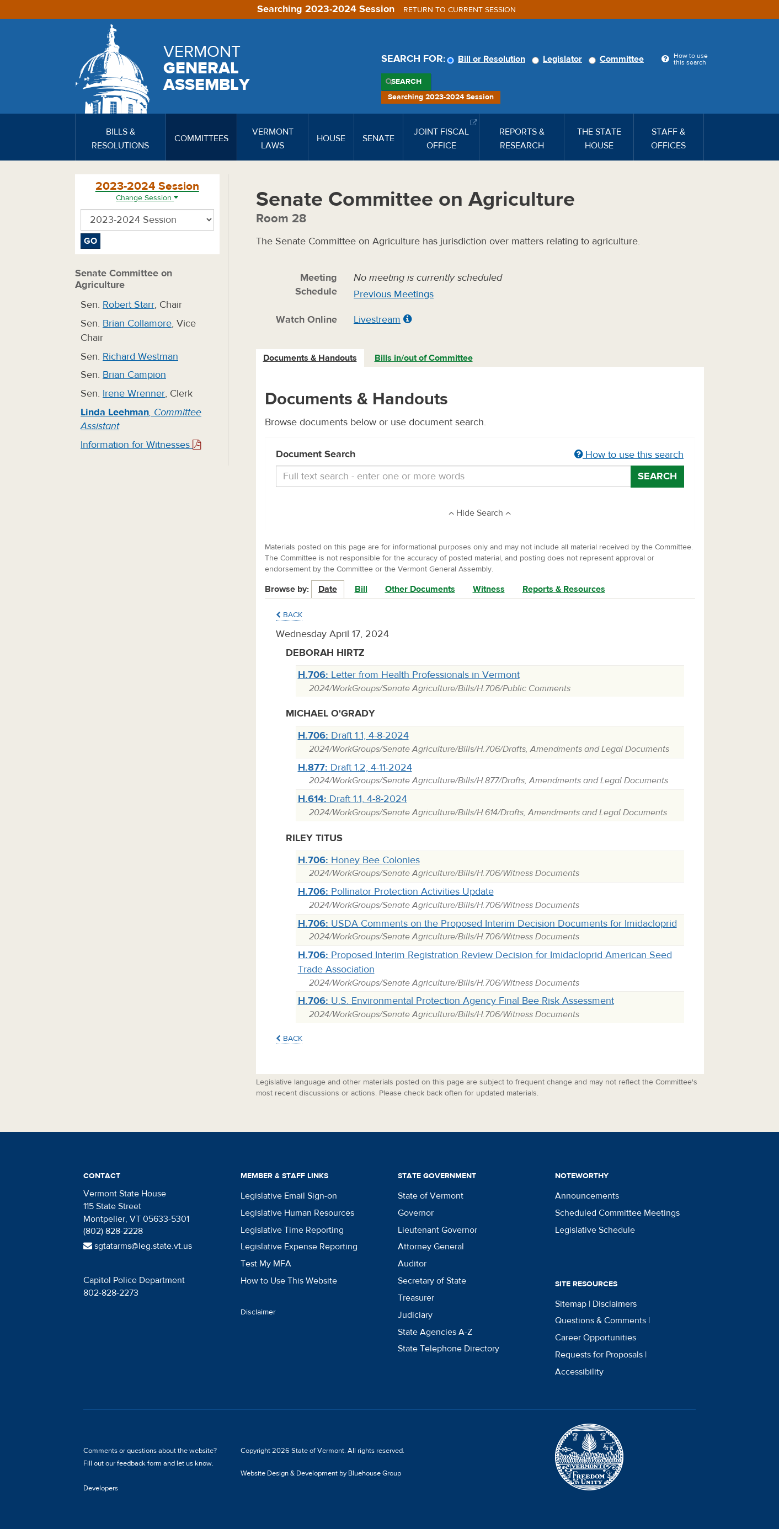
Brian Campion (134, 374)
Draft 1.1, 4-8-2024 (353, 735)
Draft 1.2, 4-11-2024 (355, 767)
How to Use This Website (289, 1280)
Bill (361, 589)
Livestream (377, 319)
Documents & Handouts (310, 357)
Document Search (480, 455)
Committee (618, 59)
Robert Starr (128, 304)
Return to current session (459, 10)
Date (327, 589)
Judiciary (415, 1314)
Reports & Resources (563, 589)
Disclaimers (615, 1303)
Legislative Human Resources (297, 1212)
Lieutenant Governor (437, 1230)
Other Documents (420, 589)
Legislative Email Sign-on (289, 1195)
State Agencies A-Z (435, 1332)
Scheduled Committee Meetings (617, 1212)
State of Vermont (430, 1195)
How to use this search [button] (629, 454)
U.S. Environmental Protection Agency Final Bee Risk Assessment (456, 1001)
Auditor (412, 1263)
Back (289, 615)
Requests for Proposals (599, 1354)
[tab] (310, 358)
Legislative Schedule (595, 1230)
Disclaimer (258, 1312)
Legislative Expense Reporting (299, 1246)
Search (406, 82)
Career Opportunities (595, 1337)
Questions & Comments (600, 1320)
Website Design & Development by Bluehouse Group (321, 1473)
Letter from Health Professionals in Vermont (409, 675)
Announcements (587, 1195)
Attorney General (431, 1246)
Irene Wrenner (134, 393)
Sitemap (570, 1303)
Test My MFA (266, 1263)
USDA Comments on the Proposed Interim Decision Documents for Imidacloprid (487, 923)
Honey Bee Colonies (359, 860)
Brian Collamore (137, 323)
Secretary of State (432, 1280)
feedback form (139, 1463)
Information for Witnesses (141, 445)
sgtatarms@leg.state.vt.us (137, 1246)
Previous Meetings (394, 294)
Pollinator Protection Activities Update (396, 891)
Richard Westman (140, 356)
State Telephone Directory (448, 1348)
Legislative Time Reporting (292, 1230)
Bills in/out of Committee (424, 357)
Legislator (558, 59)
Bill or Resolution (487, 59)
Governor (416, 1212)
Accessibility (579, 1371)
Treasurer (416, 1297)
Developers (100, 1488)
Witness (489, 589)
